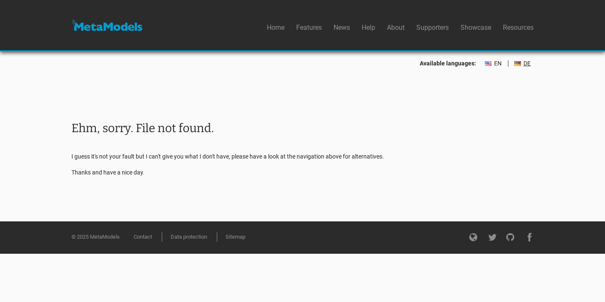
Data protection (189, 237)
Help (368, 27)
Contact (143, 237)
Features (309, 27)
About (396, 27)
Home (275, 27)
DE (527, 63)
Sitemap (235, 237)
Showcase (475, 27)
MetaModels (106, 25)
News (342, 27)
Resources (518, 27)
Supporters (432, 27)
